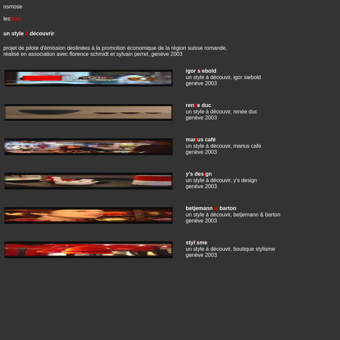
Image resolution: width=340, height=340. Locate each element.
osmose (12, 6)
